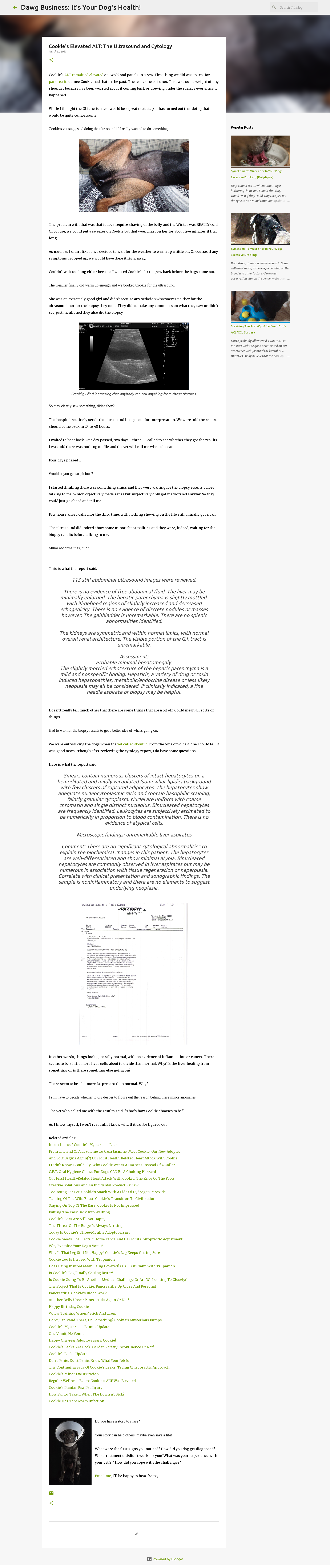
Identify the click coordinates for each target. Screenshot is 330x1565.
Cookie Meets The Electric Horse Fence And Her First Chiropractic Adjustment (116, 1239)
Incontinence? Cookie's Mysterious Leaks (84, 1145)
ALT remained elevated (83, 75)
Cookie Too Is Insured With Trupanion (82, 1259)
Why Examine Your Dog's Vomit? (76, 1246)
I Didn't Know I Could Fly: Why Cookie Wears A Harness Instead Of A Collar (112, 1165)
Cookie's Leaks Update (68, 1354)
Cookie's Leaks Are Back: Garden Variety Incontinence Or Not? (101, 1347)
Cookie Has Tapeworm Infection (77, 1401)
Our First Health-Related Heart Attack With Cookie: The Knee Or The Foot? (111, 1178)
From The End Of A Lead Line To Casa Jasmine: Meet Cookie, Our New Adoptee (115, 1151)
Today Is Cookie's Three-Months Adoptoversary (90, 1232)
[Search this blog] (295, 7)
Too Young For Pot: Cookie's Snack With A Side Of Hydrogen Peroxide (108, 1192)
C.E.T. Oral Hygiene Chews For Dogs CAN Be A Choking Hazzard (103, 1172)
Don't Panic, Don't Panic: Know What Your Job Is (89, 1360)
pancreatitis (59, 81)
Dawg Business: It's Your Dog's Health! (81, 7)
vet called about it (132, 744)
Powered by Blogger (165, 1559)
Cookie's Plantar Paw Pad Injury (76, 1387)
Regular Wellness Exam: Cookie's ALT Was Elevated (93, 1381)
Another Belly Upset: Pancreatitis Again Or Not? (90, 1300)
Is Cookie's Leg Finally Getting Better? (81, 1273)
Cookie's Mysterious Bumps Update (79, 1327)
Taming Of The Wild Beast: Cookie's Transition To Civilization (103, 1199)
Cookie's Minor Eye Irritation (74, 1374)
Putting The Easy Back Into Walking (79, 1212)
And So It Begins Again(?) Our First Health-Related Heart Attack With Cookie (113, 1158)
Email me (103, 1476)
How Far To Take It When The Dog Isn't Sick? (87, 1394)
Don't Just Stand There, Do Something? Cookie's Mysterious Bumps (106, 1320)
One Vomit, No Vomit (67, 1333)
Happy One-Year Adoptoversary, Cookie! (82, 1340)
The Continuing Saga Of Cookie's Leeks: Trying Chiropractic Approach (109, 1367)
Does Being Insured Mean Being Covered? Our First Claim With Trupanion (112, 1266)
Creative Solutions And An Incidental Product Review (93, 1185)
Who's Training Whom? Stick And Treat (83, 1313)
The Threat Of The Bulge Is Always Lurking (86, 1225)
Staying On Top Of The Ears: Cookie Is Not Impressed (95, 1205)
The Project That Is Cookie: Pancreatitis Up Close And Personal (103, 1286)
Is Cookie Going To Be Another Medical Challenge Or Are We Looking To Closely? (118, 1279)
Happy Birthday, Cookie (69, 1306)
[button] (51, 60)
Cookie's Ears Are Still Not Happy (77, 1219)
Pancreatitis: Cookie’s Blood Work (79, 1293)
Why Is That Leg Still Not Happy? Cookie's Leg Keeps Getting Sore (105, 1252)
